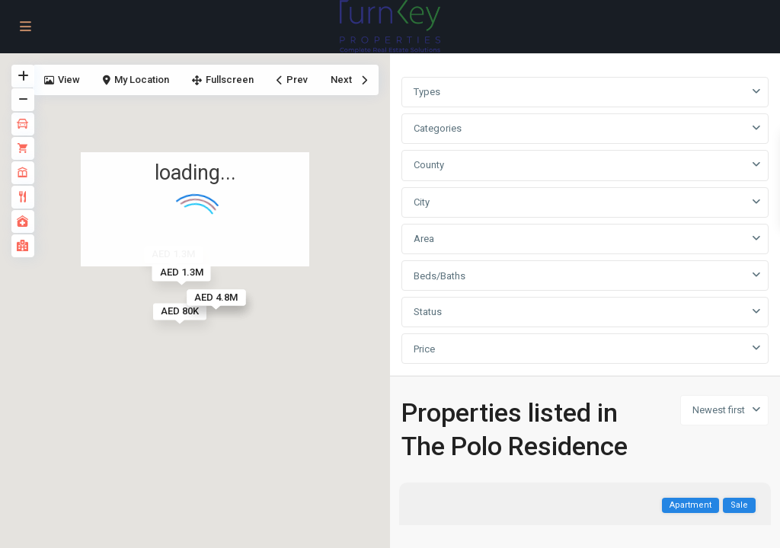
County (429, 164)
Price (424, 349)
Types (427, 91)
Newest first (718, 410)
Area (424, 238)
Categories (438, 128)
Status (428, 311)
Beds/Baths (439, 276)
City (422, 202)
